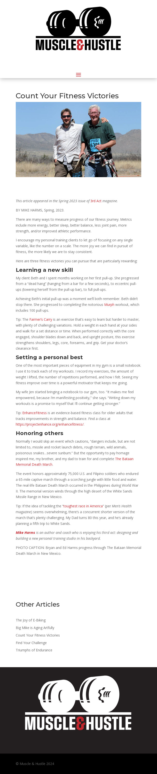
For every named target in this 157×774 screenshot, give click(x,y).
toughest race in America (83, 506)
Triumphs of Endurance (34, 650)
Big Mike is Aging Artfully (35, 627)
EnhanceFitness (34, 412)
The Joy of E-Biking (31, 620)
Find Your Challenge (31, 642)
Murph (109, 304)
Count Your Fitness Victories (38, 635)
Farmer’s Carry (40, 319)
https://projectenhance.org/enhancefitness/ (50, 424)
